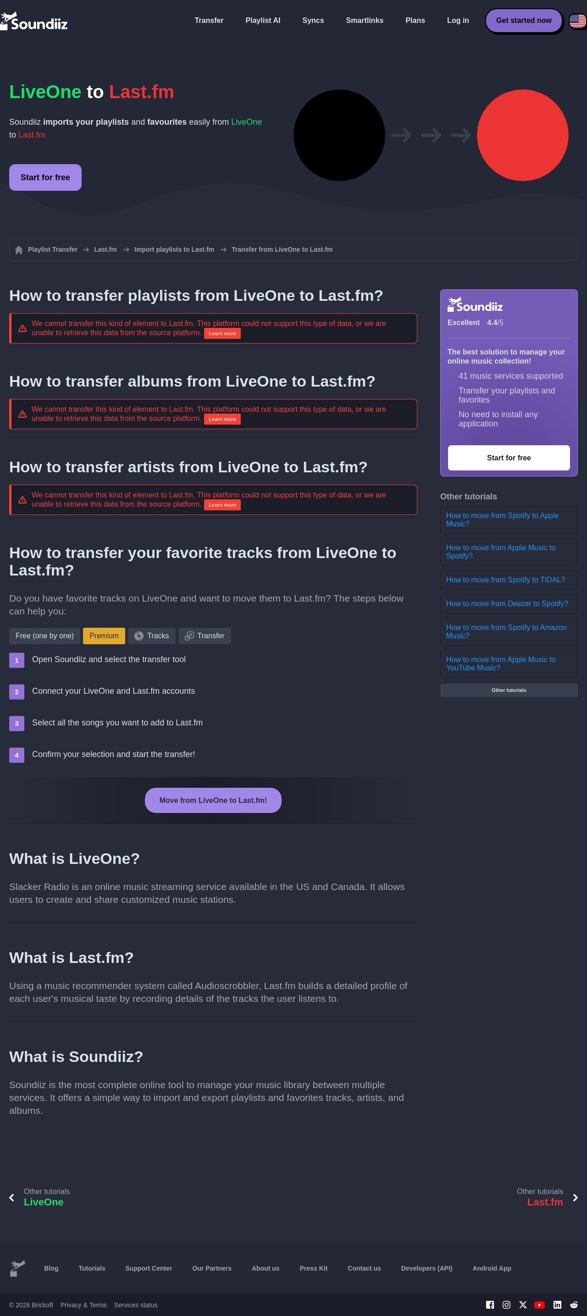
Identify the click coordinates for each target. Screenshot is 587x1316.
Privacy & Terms (84, 1305)
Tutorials (91, 1268)
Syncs (313, 20)
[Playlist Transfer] (34, 21)
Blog (51, 1268)
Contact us (364, 1268)
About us (266, 1268)
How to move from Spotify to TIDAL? (505, 580)
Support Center (149, 1268)
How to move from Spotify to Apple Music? (502, 520)
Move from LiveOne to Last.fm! (213, 800)
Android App (492, 1268)
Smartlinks (365, 20)
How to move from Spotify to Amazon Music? (506, 632)
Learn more (222, 333)
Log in (458, 20)
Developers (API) (427, 1268)
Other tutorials (509, 690)
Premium (104, 636)
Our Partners (212, 1268)
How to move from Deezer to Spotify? (507, 604)
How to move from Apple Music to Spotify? (500, 552)
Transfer (208, 20)
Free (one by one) (45, 636)
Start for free (45, 177)
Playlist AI (263, 20)
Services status (136, 1305)
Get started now (524, 20)
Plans (415, 20)
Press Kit (314, 1268)
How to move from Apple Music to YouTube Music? (500, 664)
